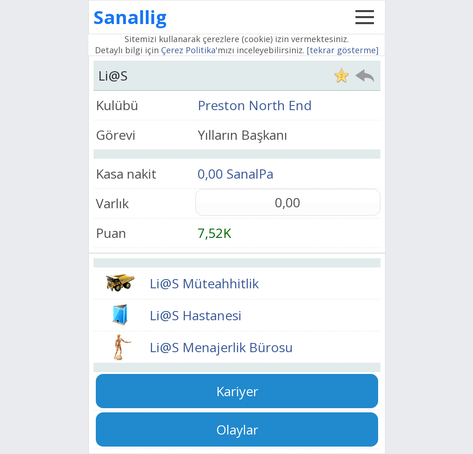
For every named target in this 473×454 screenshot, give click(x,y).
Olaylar (237, 429)
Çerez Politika (188, 50)
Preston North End (255, 105)
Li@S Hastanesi (195, 315)
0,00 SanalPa (236, 173)
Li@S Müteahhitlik (204, 283)
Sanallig (130, 17)
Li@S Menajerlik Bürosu (221, 347)
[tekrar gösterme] (343, 50)
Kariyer (237, 391)
